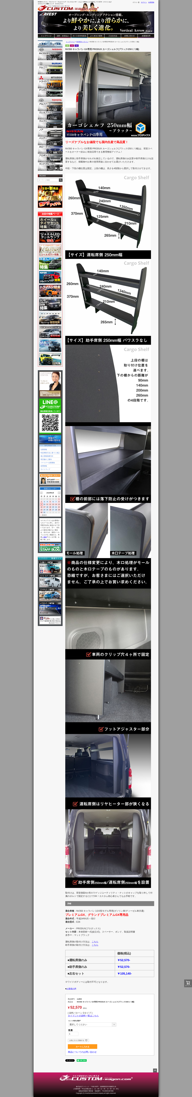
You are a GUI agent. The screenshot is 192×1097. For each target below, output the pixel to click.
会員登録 (151, 2)
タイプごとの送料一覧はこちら (83, 1016)
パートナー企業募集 (48, 463)
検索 (60, 180)
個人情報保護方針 (47, 456)
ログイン (144, 2)
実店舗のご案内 (46, 459)
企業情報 (44, 449)
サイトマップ (45, 469)
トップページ (70, 42)
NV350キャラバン (82, 42)
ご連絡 (44, 537)
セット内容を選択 (75, 1021)
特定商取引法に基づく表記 (50, 453)
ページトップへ (155, 1070)
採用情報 (44, 466)
